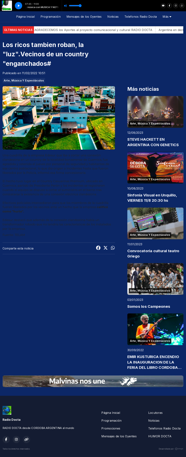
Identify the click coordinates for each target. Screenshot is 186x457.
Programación (51, 16)
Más (167, 16)
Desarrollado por (171, 449)
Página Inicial (25, 16)
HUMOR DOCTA (160, 436)
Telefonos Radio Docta (140, 16)
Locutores (155, 413)
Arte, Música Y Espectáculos (24, 80)
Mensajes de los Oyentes (84, 16)
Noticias (113, 16)
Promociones (110, 428)
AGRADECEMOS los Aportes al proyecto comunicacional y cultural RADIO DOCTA (102, 30)
